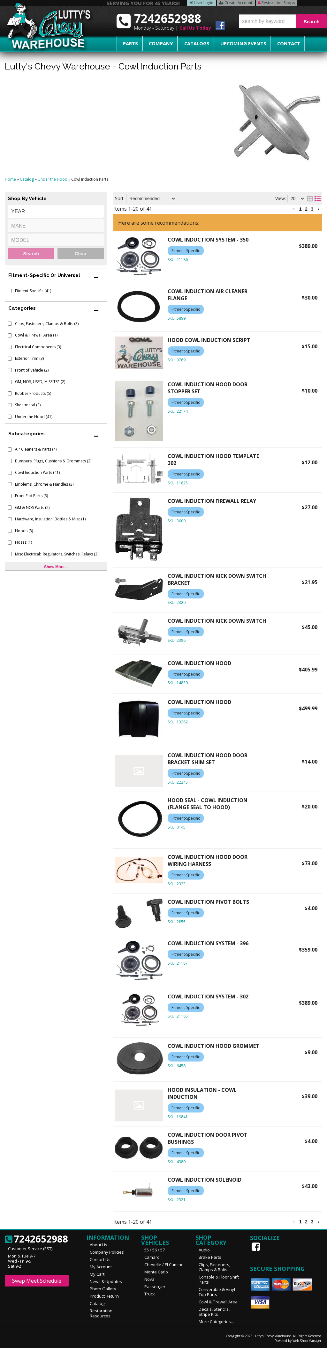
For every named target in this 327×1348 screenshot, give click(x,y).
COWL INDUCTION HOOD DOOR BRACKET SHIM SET (207, 759)
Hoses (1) (23, 542)
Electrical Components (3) (38, 347)
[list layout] (318, 198)
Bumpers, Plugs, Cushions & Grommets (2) (53, 461)
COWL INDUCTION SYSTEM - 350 (208, 239)
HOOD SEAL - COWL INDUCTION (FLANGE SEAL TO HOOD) (207, 804)
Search (31, 253)
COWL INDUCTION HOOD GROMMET (213, 1045)
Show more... (56, 567)
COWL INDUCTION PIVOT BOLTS (208, 901)
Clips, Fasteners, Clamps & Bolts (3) (47, 323)
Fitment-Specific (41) (33, 291)
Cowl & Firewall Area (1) (36, 335)
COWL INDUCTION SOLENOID (204, 1179)
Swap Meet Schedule (36, 1280)
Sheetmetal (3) (28, 405)
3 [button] (312, 209)
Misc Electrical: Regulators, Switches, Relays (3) (56, 554)
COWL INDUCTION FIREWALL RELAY (212, 500)
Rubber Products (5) (33, 393)
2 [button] (306, 209)
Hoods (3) (24, 530)
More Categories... (216, 1321)
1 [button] (300, 209)
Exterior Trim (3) (29, 358)
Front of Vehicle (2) (32, 370)
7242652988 (36, 1239)
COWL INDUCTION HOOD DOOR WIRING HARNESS (207, 860)
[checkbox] (10, 291)
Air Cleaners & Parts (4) (36, 449)
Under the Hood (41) (33, 416)
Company (153, 44)
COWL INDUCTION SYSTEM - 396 (208, 943)
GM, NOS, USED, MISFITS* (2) (40, 381)
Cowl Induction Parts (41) (37, 472)
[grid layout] (310, 198)
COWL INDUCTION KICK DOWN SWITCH (217, 620)
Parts (127, 44)
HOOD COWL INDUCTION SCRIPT (209, 340)
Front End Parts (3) (31, 495)
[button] (283, 21)
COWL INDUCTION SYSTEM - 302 (208, 996)
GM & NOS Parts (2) (32, 507)
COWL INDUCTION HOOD (199, 663)
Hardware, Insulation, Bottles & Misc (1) (50, 519)
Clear (81, 253)
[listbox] (56, 211)
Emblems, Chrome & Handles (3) (44, 484)
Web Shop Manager (307, 1340)
